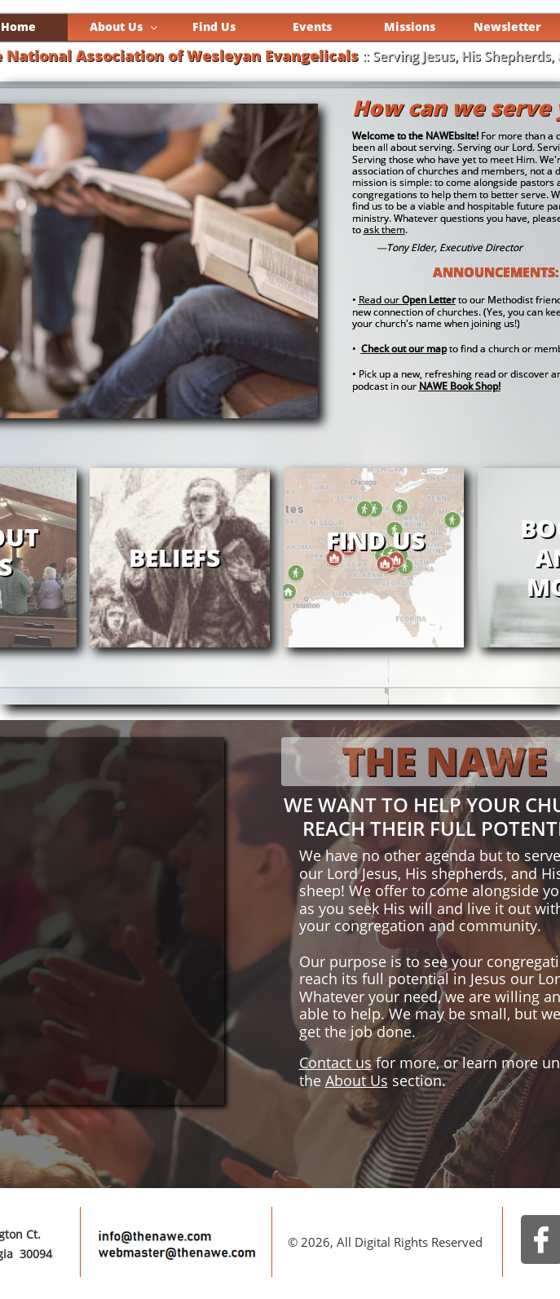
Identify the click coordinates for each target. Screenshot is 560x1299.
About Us (356, 1080)
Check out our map (404, 349)
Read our (405, 300)
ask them (384, 229)
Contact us (335, 1062)
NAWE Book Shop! (459, 386)
